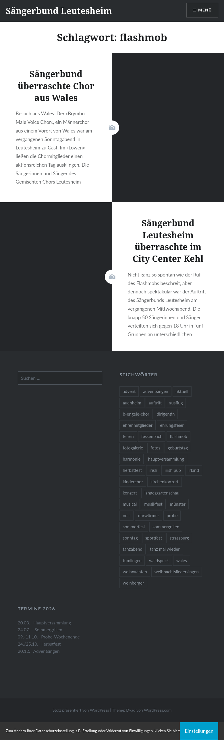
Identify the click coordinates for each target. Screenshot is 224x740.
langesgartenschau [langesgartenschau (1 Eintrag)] (161, 492)
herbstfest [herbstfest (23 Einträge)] (132, 470)
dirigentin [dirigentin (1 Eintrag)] (166, 413)
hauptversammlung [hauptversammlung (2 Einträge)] (166, 458)
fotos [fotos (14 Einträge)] (155, 447)
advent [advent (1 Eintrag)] (129, 391)
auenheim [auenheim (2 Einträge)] (132, 402)
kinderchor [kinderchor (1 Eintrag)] (133, 481)
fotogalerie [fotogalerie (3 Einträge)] (133, 447)
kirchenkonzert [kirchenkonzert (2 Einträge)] (164, 481)
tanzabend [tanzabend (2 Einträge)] (132, 549)
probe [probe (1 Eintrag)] (172, 515)
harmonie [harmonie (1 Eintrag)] (131, 458)
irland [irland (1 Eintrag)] (193, 470)
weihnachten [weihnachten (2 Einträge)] (135, 571)
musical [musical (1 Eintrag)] (130, 504)
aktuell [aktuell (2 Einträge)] (182, 391)
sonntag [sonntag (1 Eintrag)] (130, 537)
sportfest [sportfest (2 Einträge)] (153, 537)
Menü (205, 10)
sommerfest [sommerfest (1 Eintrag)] (134, 526)
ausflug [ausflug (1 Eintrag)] (176, 402)
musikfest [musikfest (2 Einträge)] (153, 504)
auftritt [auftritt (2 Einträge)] (155, 402)
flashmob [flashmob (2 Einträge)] (178, 436)
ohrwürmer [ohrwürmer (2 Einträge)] (148, 515)
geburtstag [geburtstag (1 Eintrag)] (178, 447)
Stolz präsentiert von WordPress (81, 710)
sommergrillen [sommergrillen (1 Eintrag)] (165, 526)
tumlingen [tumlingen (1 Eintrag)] (132, 560)
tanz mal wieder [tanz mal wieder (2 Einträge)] (165, 549)
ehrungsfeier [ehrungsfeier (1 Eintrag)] (172, 425)
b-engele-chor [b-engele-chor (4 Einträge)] (136, 413)
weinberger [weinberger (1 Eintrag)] (133, 582)
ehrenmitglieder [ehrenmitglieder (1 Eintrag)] (137, 425)
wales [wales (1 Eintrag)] (181, 560)
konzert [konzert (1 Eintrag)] (130, 492)
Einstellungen (199, 731)
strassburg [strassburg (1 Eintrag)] (179, 537)
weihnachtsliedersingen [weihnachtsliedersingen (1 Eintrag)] (177, 571)
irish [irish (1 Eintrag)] (153, 470)
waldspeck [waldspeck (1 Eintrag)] (159, 560)
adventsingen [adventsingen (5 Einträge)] (155, 391)
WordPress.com (157, 710)
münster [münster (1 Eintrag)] (178, 504)
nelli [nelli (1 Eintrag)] (126, 515)
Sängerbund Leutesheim (59, 11)
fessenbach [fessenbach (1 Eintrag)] (152, 436)
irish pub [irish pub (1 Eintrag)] (173, 470)
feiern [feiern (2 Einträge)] (128, 436)
